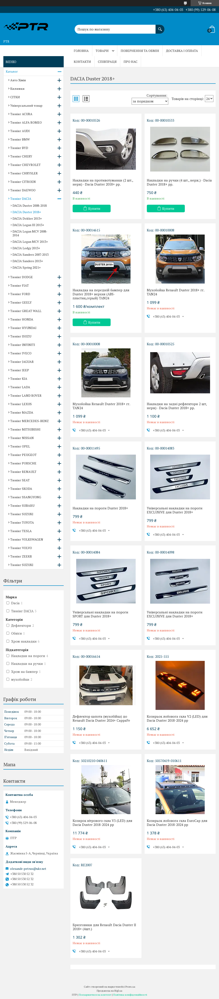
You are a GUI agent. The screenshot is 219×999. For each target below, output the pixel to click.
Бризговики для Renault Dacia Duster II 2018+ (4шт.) (104, 927)
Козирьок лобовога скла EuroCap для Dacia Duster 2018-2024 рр (177, 823)
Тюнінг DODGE (21, 277)
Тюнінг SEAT (20, 480)
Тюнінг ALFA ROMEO (26, 122)
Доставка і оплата (182, 51)
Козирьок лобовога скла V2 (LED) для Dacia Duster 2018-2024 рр (177, 718)
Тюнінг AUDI (20, 131)
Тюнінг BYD (19, 148)
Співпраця (107, 61)
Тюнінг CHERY (21, 156)
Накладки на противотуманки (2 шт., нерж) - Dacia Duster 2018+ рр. (103, 182)
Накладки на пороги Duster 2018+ (100, 508)
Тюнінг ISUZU (20, 336)
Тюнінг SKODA (21, 488)
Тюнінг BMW (20, 139)
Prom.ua (130, 986)
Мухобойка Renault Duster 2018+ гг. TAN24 (175, 292)
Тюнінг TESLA (21, 531)
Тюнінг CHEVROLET (25, 165)
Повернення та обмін (140, 51)
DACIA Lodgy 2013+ (26, 248)
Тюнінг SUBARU (22, 505)
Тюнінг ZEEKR (21, 556)
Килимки (17, 88)
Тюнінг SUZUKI (21, 514)
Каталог (12, 71)
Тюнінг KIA (18, 378)
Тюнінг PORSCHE (23, 463)
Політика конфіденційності (130, 994)
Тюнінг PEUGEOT (23, 455)
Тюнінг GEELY (21, 302)
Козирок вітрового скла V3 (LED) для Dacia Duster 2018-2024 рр (102, 823)
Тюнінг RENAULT (23, 472)
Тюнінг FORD (20, 294)
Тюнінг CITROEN (23, 182)
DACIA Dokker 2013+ (27, 218)
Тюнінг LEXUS (21, 404)
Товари (102, 51)
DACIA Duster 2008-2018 (30, 205)
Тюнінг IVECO (21, 353)
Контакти (82, 61)
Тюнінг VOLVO (21, 548)
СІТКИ (15, 97)
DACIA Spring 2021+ (27, 267)
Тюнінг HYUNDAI (23, 328)
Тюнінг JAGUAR (22, 362)
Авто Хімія (18, 80)
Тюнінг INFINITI (22, 345)
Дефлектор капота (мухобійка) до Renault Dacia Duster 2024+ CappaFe (101, 718)
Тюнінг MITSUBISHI (25, 429)
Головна (81, 51)
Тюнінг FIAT (19, 285)
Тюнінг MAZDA (21, 412)
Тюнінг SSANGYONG (25, 497)
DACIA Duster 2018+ (27, 212)
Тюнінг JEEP (19, 370)
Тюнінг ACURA (21, 114)
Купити (94, 208)
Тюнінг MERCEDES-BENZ (29, 421)
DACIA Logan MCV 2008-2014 (30, 233)
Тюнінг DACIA (20, 198)
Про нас (130, 61)
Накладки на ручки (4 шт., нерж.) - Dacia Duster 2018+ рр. (179, 182)
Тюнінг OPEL (20, 446)
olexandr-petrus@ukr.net (28, 869)
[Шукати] (160, 26)
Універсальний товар (26, 105)
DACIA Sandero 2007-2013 (30, 254)
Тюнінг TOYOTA (22, 522)
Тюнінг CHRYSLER (24, 173)
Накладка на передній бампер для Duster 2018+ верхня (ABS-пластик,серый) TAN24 (101, 294)
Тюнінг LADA (20, 387)
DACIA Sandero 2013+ (28, 261)
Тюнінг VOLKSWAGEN (26, 539)
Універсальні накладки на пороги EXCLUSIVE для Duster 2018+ (174, 510)
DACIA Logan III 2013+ (28, 225)
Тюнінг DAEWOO (23, 190)
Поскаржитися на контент (95, 994)
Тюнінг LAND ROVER (26, 395)
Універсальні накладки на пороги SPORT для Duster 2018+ (100, 614)
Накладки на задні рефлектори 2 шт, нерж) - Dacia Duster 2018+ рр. (177, 406)
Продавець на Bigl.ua (109, 990)
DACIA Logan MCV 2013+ (30, 241)
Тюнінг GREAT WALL (25, 311)
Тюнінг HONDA (21, 319)
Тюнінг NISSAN (22, 438)
